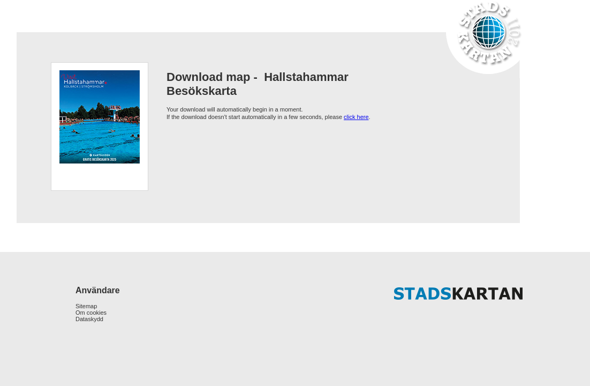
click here (356, 117)
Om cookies (91, 312)
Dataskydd (89, 319)
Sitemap (86, 306)
